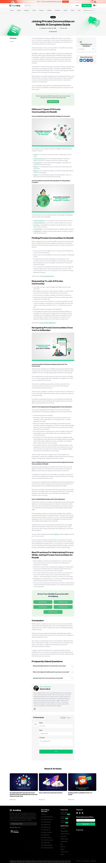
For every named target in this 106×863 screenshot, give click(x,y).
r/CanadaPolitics (37, 229)
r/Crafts (35, 154)
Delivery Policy (93, 861)
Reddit (53, 17)
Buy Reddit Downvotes (63, 602)
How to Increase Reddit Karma (48, 322)
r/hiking (35, 166)
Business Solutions (65, 833)
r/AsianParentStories (38, 223)
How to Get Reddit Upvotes (47, 276)
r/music (35, 174)
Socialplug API (64, 841)
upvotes (57, 519)
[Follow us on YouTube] (77, 813)
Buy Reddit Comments (53, 611)
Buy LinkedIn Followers (46, 832)
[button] (94, 5)
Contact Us (63, 828)
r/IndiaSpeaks (37, 231)
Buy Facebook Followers (47, 847)
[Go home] (14, 5)
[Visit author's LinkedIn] (34, 709)
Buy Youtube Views (45, 842)
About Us (63, 846)
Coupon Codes (64, 851)
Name (41, 722)
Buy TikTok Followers (46, 822)
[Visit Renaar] (15, 831)
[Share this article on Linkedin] (81, 60)
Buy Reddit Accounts (53, 101)
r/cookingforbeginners (39, 158)
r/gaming (35, 170)
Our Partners (64, 836)
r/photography (37, 162)
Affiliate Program (64, 839)
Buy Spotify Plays (45, 835)
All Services (44, 814)
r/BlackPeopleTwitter (39, 220)
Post (56, 751)
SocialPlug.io (55, 534)
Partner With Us (64, 831)
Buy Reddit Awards (43, 606)
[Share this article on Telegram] (91, 60)
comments (35, 519)
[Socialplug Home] (15, 810)
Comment (42, 737)
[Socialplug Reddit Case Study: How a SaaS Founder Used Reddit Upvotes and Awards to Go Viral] (24, 786)
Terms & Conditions (86, 861)
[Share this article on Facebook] (88, 60)
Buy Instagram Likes (45, 824)
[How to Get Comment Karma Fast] (53, 786)
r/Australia (36, 225)
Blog (62, 844)
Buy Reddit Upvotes (43, 602)
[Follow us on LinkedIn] (82, 813)
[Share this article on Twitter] (84, 60)
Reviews (62, 849)
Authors (62, 854)
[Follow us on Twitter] (80, 813)
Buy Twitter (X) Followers (47, 816)
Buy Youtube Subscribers (47, 840)
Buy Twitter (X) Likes (46, 829)
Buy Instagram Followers (47, 819)
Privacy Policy (78, 861)
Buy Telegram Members (46, 845)
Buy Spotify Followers (46, 837)
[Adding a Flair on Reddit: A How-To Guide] (82, 786)
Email (40, 730)
